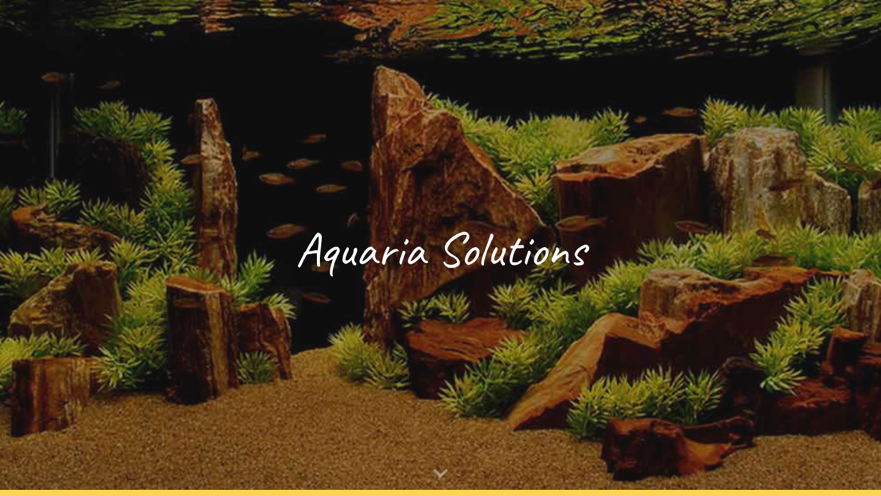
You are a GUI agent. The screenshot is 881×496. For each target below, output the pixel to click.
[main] (440, 248)
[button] (440, 474)
